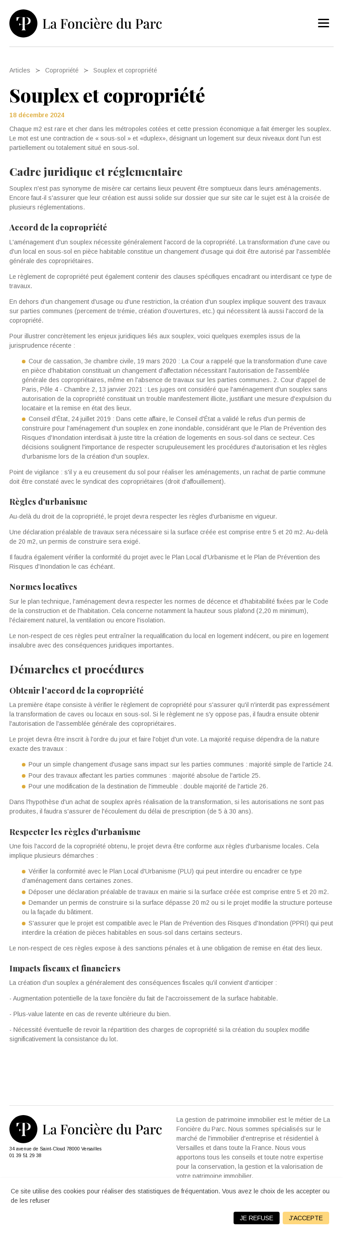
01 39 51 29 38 (25, 1155)
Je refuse (256, 1218)
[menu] (324, 23)
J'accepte (306, 1218)
